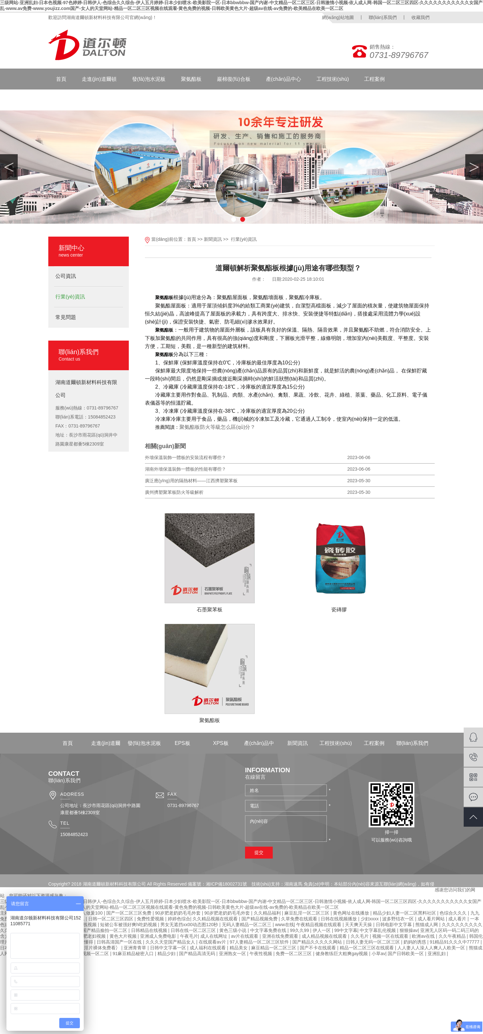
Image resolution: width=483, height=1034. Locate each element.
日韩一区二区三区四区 (111, 918)
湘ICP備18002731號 (226, 884)
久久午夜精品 (453, 936)
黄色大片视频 (123, 936)
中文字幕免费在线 (269, 930)
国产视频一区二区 (91, 953)
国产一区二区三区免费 (129, 913)
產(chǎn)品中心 (283, 79)
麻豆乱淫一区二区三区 (307, 913)
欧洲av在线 (424, 936)
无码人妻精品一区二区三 (247, 924)
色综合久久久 (454, 913)
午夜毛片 (189, 936)
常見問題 (65, 317)
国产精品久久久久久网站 (317, 942)
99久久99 (300, 930)
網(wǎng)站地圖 (338, 17)
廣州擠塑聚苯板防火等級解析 (174, 492)
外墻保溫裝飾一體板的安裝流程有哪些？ (185, 457)
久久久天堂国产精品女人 (171, 942)
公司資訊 (65, 276)
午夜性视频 (261, 953)
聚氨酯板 (191, 79)
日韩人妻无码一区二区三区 (373, 942)
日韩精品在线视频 (149, 930)
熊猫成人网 (427, 924)
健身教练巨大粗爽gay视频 (342, 953)
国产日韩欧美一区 (406, 953)
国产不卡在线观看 (318, 947)
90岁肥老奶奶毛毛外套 (178, 913)
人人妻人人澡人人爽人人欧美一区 (431, 947)
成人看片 (458, 918)
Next (474, 167)
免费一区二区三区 (294, 953)
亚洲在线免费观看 (280, 936)
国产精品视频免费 (260, 918)
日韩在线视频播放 (339, 918)
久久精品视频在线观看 (216, 918)
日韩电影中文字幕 (394, 924)
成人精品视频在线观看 (325, 936)
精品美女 (239, 947)
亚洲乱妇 (437, 953)
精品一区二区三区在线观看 (367, 947)
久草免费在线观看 (299, 918)
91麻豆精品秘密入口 (134, 953)
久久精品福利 (268, 913)
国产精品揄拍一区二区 (105, 930)
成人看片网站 (432, 918)
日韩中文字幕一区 (168, 947)
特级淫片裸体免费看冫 (98, 947)
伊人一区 (322, 930)
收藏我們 (421, 17)
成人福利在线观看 (208, 947)
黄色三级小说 (233, 930)
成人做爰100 (90, 913)
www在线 (284, 924)
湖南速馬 (293, 884)
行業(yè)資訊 (70, 296)
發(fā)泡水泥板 (149, 79)
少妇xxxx (370, 918)
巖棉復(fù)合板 (234, 79)
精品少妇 (167, 953)
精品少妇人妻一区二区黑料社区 (405, 913)
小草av (378, 953)
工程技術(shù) (333, 79)
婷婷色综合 (179, 918)
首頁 (61, 79)
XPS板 (220, 743)
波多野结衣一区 (398, 918)
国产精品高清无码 (197, 953)
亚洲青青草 (135, 947)
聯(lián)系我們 (383, 17)
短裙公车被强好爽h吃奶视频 (129, 924)
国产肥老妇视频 (90, 936)
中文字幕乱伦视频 (378, 930)
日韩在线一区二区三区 (194, 930)
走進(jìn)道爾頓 (99, 79)
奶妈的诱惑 (415, 942)
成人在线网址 (214, 936)
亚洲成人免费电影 (158, 936)
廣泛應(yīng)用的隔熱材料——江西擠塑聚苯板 (191, 480)
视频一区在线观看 (391, 936)
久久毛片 (360, 936)
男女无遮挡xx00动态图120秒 (189, 924)
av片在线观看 (245, 936)
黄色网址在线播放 (351, 913)
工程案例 (374, 79)
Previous (9, 167)
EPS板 (182, 743)
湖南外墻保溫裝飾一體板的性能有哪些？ (185, 469)
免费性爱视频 (151, 918)
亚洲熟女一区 (233, 953)
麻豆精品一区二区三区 (274, 947)
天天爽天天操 (359, 924)
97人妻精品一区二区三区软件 (260, 942)
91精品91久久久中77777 (455, 942)
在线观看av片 (213, 942)
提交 (258, 852)
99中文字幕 (345, 930)
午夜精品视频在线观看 (319, 924)
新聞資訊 (114, 100)
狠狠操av (409, 930)
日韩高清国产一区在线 (120, 942)
